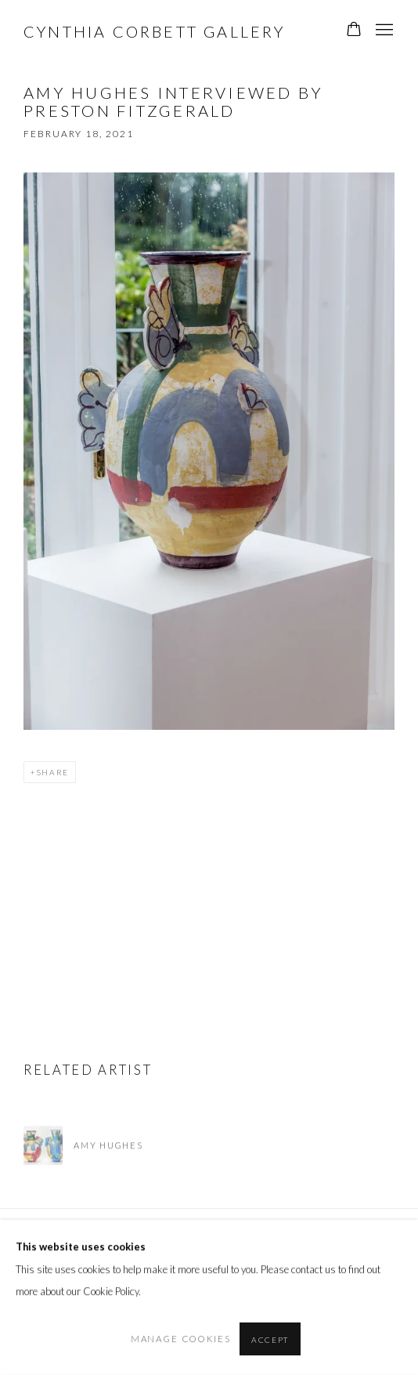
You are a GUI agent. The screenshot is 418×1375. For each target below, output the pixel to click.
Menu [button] (383, 30)
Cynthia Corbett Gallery (154, 31)
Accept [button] (270, 1339)
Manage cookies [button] (181, 1338)
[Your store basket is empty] (353, 30)
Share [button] (52, 772)
